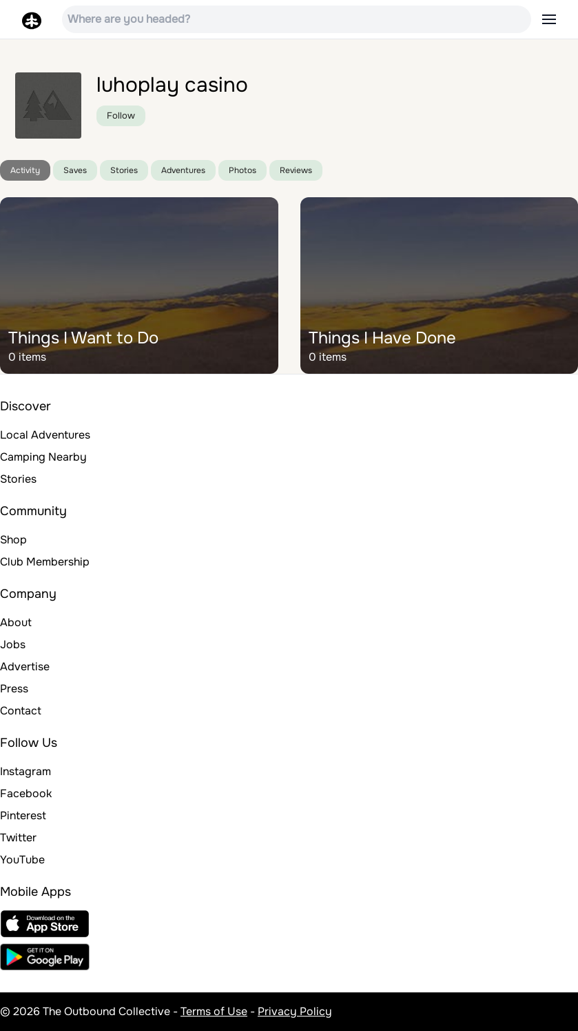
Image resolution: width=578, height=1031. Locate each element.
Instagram (25, 771)
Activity (25, 170)
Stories (124, 170)
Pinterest (23, 815)
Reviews (296, 170)
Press (14, 688)
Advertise (25, 666)
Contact (20, 710)
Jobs (12, 644)
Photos (242, 170)
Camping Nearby (43, 457)
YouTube (22, 859)
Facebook (26, 793)
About (16, 622)
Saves (75, 170)
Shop (13, 539)
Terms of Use (213, 1011)
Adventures (183, 170)
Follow (121, 115)
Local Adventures (45, 435)
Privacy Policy (295, 1011)
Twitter (18, 837)
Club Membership (45, 561)
